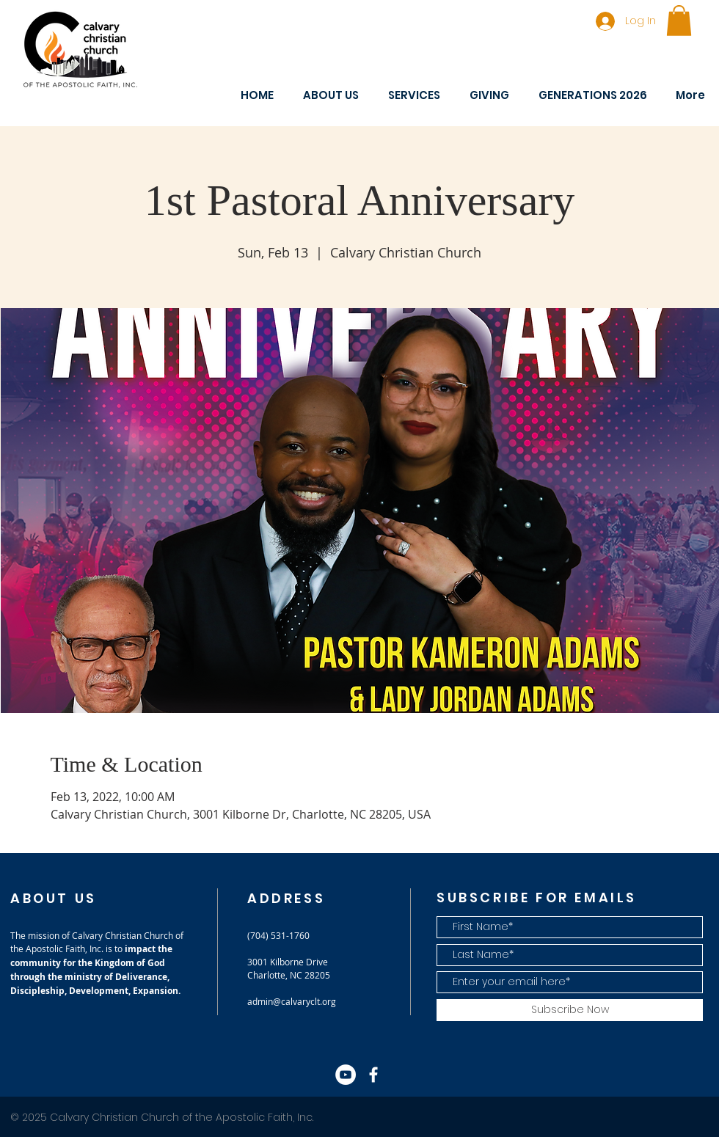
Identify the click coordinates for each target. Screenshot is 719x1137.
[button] (679, 20)
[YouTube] (345, 1074)
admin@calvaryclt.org (291, 1001)
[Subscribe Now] (570, 1010)
